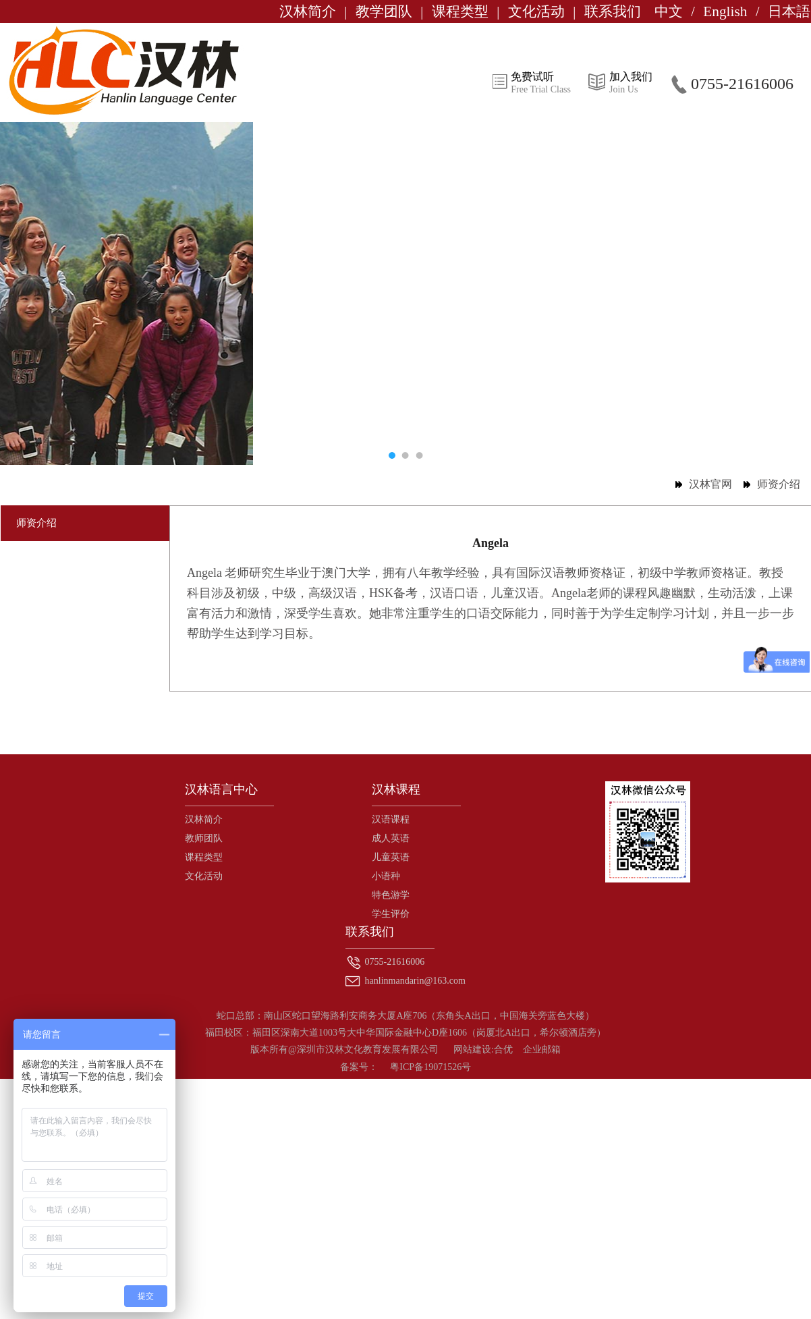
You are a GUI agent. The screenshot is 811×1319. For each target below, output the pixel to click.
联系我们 (612, 11)
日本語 (789, 11)
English (725, 11)
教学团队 (384, 11)
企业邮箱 (542, 1049)
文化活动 (536, 11)
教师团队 (204, 838)
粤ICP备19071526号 (430, 1067)
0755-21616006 (393, 962)
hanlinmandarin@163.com (414, 981)
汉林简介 (307, 11)
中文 (668, 11)
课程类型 (460, 11)
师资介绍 (778, 484)
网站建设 (472, 1049)
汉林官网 (710, 484)
